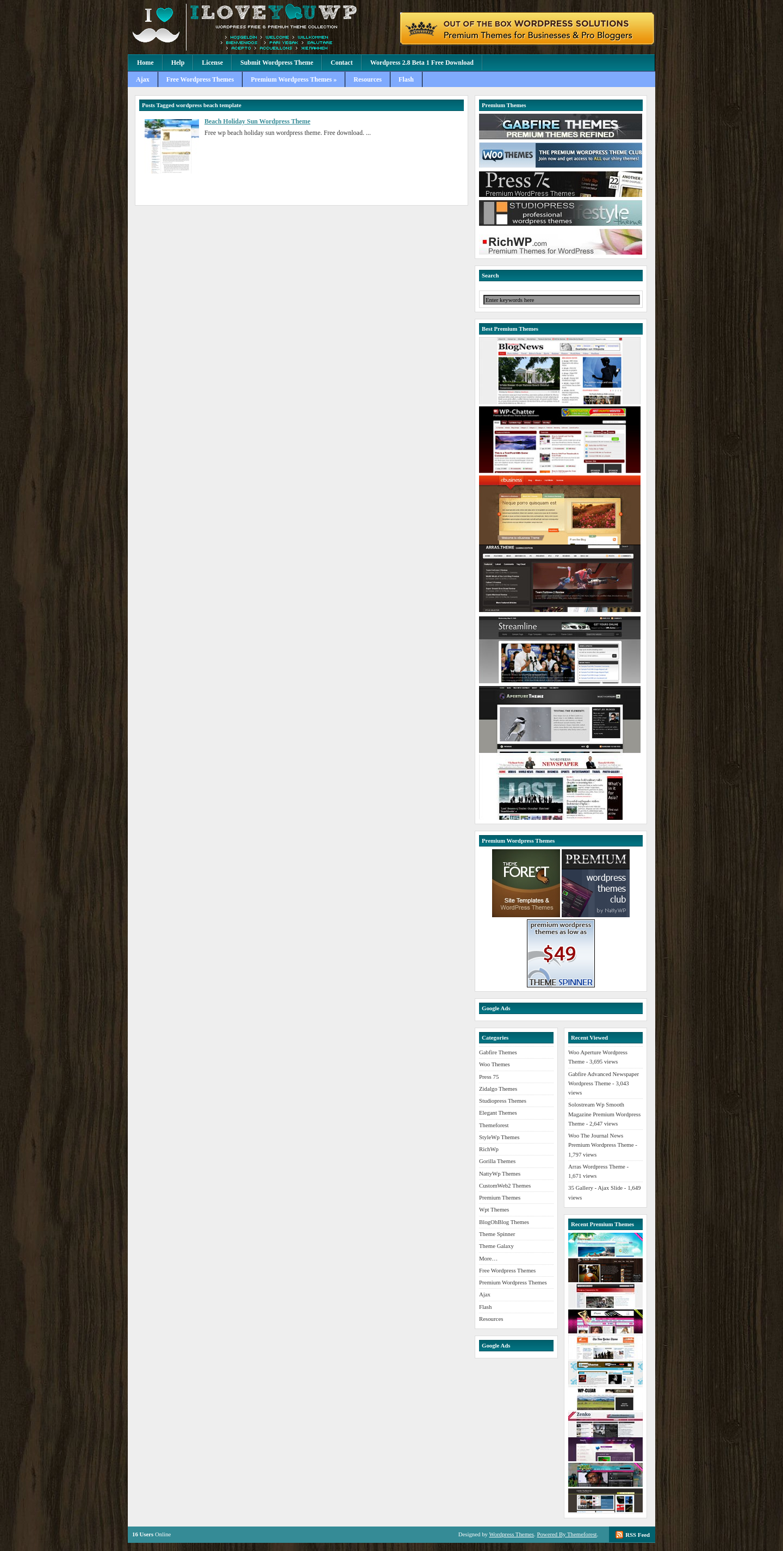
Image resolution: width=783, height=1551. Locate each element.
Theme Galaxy (496, 1246)
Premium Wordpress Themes (513, 1282)
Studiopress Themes (502, 1100)
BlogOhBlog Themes (504, 1222)
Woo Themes (494, 1064)
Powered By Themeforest (566, 1534)
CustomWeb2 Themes (505, 1185)
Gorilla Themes (497, 1161)
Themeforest (494, 1125)
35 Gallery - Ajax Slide (595, 1187)
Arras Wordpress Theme (596, 1166)
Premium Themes (499, 1197)
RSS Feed (637, 1534)
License (212, 62)
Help (178, 62)
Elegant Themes (498, 1112)
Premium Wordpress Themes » (294, 79)
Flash (406, 79)
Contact (342, 62)
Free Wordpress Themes (200, 79)
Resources (367, 79)
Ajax (143, 79)
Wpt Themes (494, 1209)
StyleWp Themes (499, 1137)
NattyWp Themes (499, 1173)
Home (145, 62)
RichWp (489, 1149)
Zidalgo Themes (498, 1088)
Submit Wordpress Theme (276, 62)
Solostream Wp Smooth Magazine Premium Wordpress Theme (604, 1114)
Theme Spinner (497, 1234)
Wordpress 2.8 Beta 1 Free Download (422, 62)
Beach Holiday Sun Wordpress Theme (257, 121)
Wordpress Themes (511, 1534)
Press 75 (489, 1076)
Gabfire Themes (498, 1052)
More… (488, 1258)
